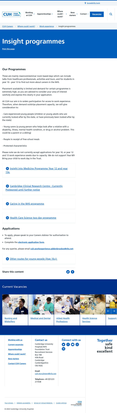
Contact (84, 14)
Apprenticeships (45, 14)
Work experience (47, 26)
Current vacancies (15, 344)
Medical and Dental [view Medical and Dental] (41, 318)
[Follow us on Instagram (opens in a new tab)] (78, 345)
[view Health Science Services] (93, 296)
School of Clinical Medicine (43, 403)
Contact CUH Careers (17, 363)
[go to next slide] (114, 311)
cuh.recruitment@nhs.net (45, 374)
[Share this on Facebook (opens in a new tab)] (73, 272)
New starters (73, 13)
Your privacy (9, 403)
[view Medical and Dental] (41, 296)
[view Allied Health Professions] (67, 296)
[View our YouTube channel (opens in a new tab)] (73, 345)
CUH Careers (7, 26)
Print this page (8, 49)
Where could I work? (62, 14)
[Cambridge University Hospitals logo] (13, 14)
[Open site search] (111, 14)
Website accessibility (24, 403)
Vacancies (96, 14)
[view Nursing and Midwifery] (15, 296)
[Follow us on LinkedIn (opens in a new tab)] (64, 349)
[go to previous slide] (108, 311)
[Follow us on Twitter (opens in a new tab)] (64, 345)
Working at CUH (30, 13)
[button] (92, 3)
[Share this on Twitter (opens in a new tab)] (68, 272)
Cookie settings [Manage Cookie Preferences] (61, 403)
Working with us (15, 340)
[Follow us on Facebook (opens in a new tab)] (68, 345)
